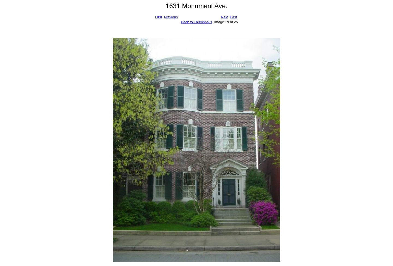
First (158, 17)
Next (224, 17)
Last (233, 17)
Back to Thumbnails (196, 22)
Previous (171, 17)
